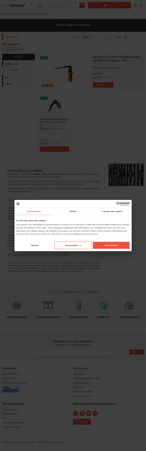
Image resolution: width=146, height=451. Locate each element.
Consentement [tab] (34, 211)
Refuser (35, 245)
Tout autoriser (111, 245)
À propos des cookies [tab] (112, 211)
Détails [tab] (73, 211)
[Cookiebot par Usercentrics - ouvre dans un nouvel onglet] (118, 204)
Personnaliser (73, 245)
